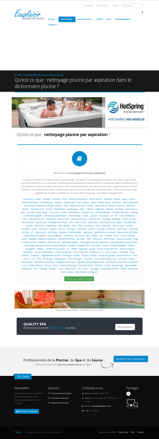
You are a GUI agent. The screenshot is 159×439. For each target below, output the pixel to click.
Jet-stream (79, 235)
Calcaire (109, 209)
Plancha (25, 255)
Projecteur (88, 258)
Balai (66, 205)
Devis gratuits (84, 19)
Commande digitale (33, 215)
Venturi (70, 272)
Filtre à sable (118, 225)
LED (101, 235)
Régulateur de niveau (65, 262)
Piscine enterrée (80, 252)
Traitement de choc (109, 268)
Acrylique (47, 199)
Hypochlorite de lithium (127, 232)
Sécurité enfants (86, 265)
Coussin (93, 215)
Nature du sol (54, 242)
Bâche (94, 202)
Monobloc (97, 239)
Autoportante (70, 202)
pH (68, 248)
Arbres (132, 199)
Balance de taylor (78, 205)
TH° (79, 268)
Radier (132, 258)
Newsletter (88, 5)
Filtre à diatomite (103, 225)
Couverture (104, 215)
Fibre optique (64, 225)
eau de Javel (41, 222)
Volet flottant (81, 272)
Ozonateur (96, 245)
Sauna (55, 265)
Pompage (67, 255)
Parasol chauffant (118, 245)
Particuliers (66, 19)
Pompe (76, 255)
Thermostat (70, 268)
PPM (39, 258)
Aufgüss (58, 202)
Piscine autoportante (43, 252)
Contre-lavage (74, 215)
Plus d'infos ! (125, 327)
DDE (25, 219)
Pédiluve (40, 248)
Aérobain (57, 199)
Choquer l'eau (87, 212)
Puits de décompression (105, 258)
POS (33, 258)
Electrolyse (93, 222)
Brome (49, 209)
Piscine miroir (111, 252)
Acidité (38, 199)
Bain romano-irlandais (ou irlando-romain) (43, 205)
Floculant (26, 229)
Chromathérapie (102, 212)
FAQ (132, 432)
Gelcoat (61, 229)
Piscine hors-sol (96, 252)
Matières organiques (47, 239)
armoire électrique (29, 202)
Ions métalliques (54, 235)
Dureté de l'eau (129, 219)
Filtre (74, 225)
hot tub (25, 232)
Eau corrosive (28, 222)
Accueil (51, 19)
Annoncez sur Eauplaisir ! (131, 359)
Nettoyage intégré (70, 242)
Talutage (43, 268)
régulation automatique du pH (90, 262)
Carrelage (119, 209)
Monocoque (109, 239)
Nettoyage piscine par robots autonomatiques (45, 245)
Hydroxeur (87, 232)
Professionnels (122, 19)
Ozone (105, 245)
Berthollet (130, 205)
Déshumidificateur (79, 219)
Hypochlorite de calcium (105, 232)
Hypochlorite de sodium (35, 235)
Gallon (34, 229)
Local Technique (127, 235)
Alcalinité (108, 199)
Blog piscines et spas (60, 403)
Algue (124, 199)
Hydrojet (63, 232)
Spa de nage (117, 265)
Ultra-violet (133, 268)
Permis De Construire (55, 248)
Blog (109, 19)
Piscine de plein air (63, 252)
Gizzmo (91, 229)
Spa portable (130, 265)
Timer (85, 268)
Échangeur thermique (58, 222)
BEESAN (120, 205)
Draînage (116, 219)
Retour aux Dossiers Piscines (79, 278)
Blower (26, 209)
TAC (35, 268)
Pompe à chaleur (89, 255)
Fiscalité (129, 225)
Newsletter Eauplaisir (26, 411)
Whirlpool (93, 272)
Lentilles (108, 235)
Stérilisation (26, 268)
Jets (88, 235)
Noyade (71, 245)
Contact (114, 5)
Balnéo (90, 205)
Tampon (52, 268)
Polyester (35, 255)
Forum (99, 19)
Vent (63, 272)
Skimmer (99, 265)
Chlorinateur (74, 212)
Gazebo (52, 229)
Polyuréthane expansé (51, 255)
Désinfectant (94, 219)
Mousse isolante (124, 239)
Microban (81, 239)
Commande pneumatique (54, 215)
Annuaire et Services (59, 398)
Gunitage (101, 229)
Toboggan (94, 268)
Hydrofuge (52, 232)
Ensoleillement (130, 222)
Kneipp (94, 235)
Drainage (106, 219)
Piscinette (123, 252)
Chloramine (54, 212)
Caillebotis (99, 209)
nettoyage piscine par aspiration (94, 242)
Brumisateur (72, 209)
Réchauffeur (27, 262)
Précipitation (60, 258)
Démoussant (63, 219)
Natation (42, 242)
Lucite (24, 239)
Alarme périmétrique (78, 199)
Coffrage (134, 212)
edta (71, 222)
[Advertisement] (79, 49)
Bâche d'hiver (105, 202)
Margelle (32, 239)
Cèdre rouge (41, 212)
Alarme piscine (95, 199)
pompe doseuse (124, 255)
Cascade (30, 212)
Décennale (50, 219)
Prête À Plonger (75, 258)
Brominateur (59, 209)
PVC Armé (122, 258)
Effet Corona (80, 222)
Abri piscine (28, 199)
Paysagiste (30, 248)
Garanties (43, 229)
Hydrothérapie (74, 232)
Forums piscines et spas (61, 393)
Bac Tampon (83, 202)
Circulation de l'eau (120, 212)
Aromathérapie (46, 202)
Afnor (64, 199)
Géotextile (81, 229)
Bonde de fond (37, 209)
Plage (132, 252)
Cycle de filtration (127, 215)
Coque (85, 215)
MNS (89, 239)
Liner (116, 235)
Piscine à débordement (107, 248)
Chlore (64, 212)
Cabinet (89, 209)
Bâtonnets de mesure (105, 205)
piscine (92, 248)
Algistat (117, 199)
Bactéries (116, 202)
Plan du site (102, 5)
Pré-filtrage (48, 258)
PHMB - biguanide (79, 248)
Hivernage (133, 229)
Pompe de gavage (107, 255)
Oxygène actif (83, 245)
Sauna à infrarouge (68, 265)
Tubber (123, 268)
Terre (60, 268)
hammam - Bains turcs (117, 229)
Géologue (71, 229)
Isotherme (68, 235)
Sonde (107, 265)
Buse (82, 209)
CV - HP (114, 215)
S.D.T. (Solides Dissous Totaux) (37, 265)
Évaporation (51, 225)
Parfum (131, 245)
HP (32, 232)
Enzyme (29, 225)
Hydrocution (40, 232)
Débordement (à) (36, 219)
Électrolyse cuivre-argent (111, 222)
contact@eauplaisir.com (101, 406)
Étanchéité (39, 225)
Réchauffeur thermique (44, 262)
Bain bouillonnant (130, 202)
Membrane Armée (66, 239)
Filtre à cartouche (86, 225)
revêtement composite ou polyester (122, 262)
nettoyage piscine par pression (124, 242)
